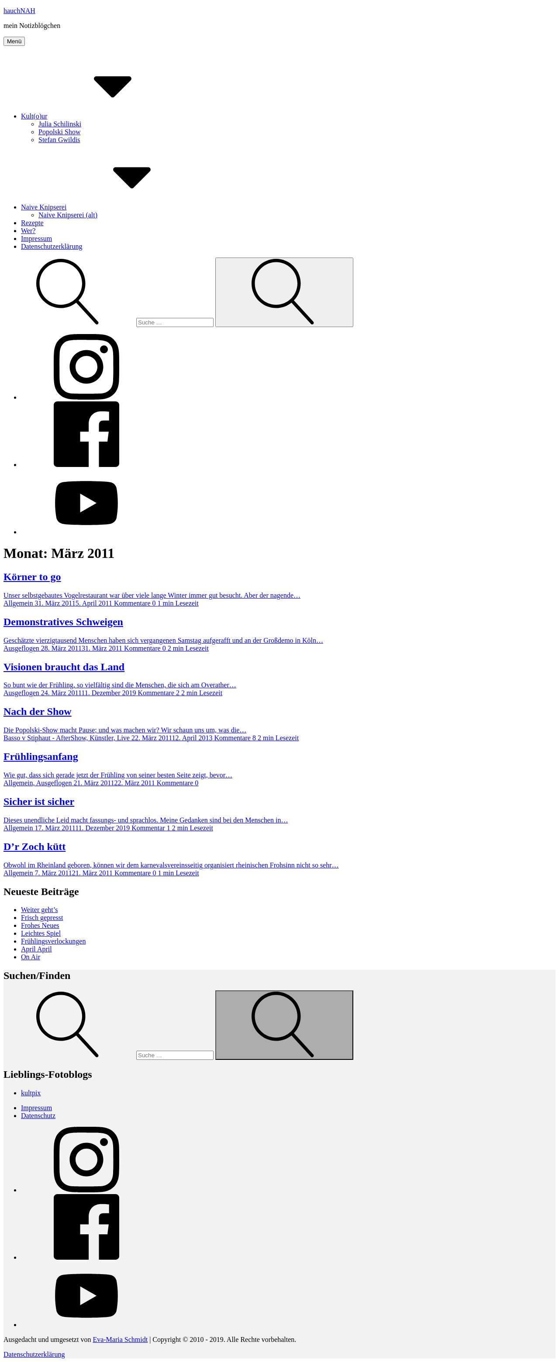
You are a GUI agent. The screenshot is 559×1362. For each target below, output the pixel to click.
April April (36, 949)
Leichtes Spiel (41, 933)
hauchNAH (19, 10)
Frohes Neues (40, 925)
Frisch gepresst (42, 917)
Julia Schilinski (59, 124)
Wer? (28, 230)
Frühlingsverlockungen (53, 941)
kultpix (31, 1093)
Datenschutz (38, 1115)
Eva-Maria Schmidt (120, 1339)
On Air (30, 957)
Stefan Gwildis (59, 139)
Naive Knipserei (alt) (67, 215)
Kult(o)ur (99, 116)
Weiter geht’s (39, 909)
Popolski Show (59, 132)
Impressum (36, 238)
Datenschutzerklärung (51, 246)
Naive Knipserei (109, 207)
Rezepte (32, 222)
